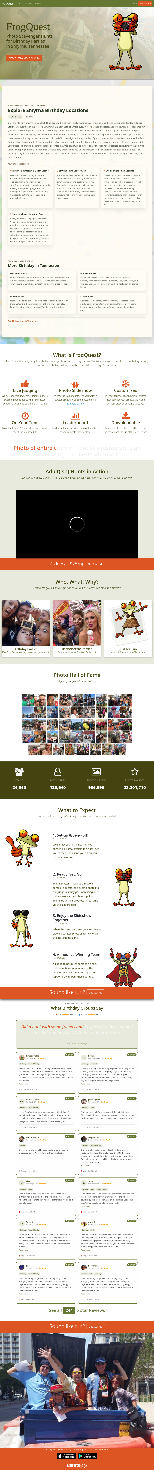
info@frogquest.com (83, 1449)
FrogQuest (8, 3)
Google (28, 1089)
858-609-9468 (101, 1449)
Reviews (28, 3)
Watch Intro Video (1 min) (24, 58)
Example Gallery (75, 403)
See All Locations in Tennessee (23, 321)
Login (134, 3)
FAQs (20, 3)
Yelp (89, 1171)
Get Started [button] (145, 3)
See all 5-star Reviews (77, 1310)
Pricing (38, 3)
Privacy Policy (64, 1449)
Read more (23, 1084)
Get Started (95, 564)
